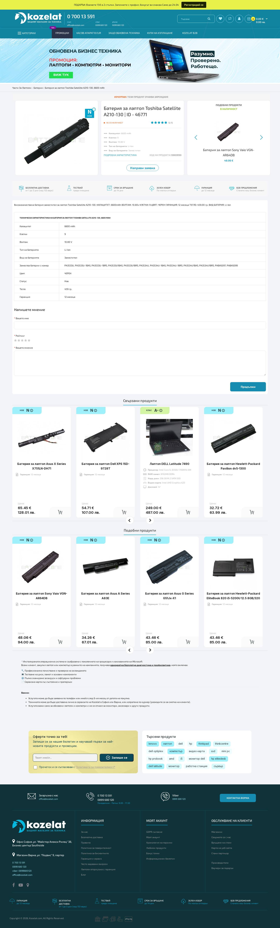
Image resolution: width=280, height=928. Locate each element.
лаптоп (167, 743)
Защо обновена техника (124, 32)
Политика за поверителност (96, 847)
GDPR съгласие (154, 831)
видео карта (197, 751)
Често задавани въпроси (94, 864)
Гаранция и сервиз (91, 858)
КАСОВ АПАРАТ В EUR (88, 32)
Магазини (216, 831)
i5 (181, 758)
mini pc (226, 751)
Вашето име (22, 318)
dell (180, 743)
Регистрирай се (193, 4)
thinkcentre (221, 743)
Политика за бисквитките (95, 853)
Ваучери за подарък (222, 868)
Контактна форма (238, 798)
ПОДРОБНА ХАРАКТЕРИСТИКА (120, 155)
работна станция (196, 766)
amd (171, 758)
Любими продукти (156, 847)
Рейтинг (20, 335)
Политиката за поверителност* (95, 767)
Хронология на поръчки (159, 842)
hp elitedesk (218, 758)
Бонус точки (152, 853)
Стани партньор (220, 853)
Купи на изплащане (160, 32)
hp (190, 743)
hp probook (156, 758)
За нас (84, 831)
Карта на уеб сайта (221, 847)
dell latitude (155, 766)
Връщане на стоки (221, 842)
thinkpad (204, 743)
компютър (176, 751)
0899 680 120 (101, 25)
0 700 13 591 (81, 16)
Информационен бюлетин (160, 858)
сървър (218, 766)
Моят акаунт (153, 837)
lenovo (153, 743)
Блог (83, 874)
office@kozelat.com (75, 25)
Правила (86, 842)
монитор (174, 766)
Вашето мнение (24, 347)
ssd (213, 751)
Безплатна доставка (92, 837)
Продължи (248, 386)
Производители (220, 862)
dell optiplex (156, 751)
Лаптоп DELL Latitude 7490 (169, 464)
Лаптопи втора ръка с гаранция (98, 869)
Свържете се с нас (221, 837)
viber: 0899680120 (22, 870)
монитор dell (197, 758)
